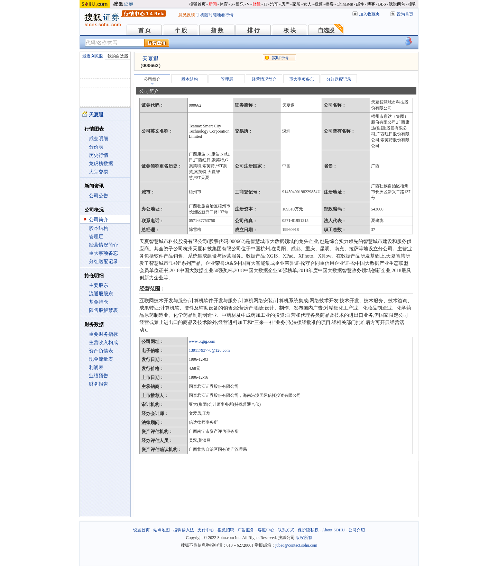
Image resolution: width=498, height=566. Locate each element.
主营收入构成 (103, 342)
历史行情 (98, 155)
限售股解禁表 (103, 310)
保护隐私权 (308, 530)
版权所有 (304, 537)
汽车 (274, 4)
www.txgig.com (202, 341)
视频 (318, 4)
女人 (307, 4)
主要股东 (98, 285)
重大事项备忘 (103, 253)
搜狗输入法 (183, 530)
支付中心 (205, 530)
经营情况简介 (103, 245)
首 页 (144, 30)
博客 (371, 4)
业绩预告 (98, 375)
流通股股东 (101, 293)
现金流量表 (101, 359)
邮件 (360, 4)
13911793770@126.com (209, 350)
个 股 (181, 30)
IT (265, 4)
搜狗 (412, 4)
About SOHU (333, 530)
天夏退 (150, 59)
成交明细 (98, 138)
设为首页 (405, 14)
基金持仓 (98, 302)
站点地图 (161, 530)
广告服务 (246, 530)
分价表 (96, 147)
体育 (224, 4)
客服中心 (266, 530)
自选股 (326, 30)
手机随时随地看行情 (214, 14)
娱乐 (240, 4)
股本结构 (98, 228)
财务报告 (98, 384)
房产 (285, 4)
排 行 (253, 30)
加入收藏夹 (369, 14)
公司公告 (98, 195)
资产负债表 (101, 350)
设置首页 (141, 530)
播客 (329, 4)
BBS (382, 4)
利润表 (96, 367)
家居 (296, 4)
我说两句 (397, 4)
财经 (256, 4)
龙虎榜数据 (101, 163)
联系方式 (286, 530)
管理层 (96, 236)
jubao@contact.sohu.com (296, 545)
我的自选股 (118, 56)
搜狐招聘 (226, 530)
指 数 (217, 30)
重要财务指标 (103, 334)
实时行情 (280, 57)
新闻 (213, 4)
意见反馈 (186, 14)
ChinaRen (344, 4)
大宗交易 (98, 171)
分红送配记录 (103, 261)
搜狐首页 (197, 4)
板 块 (290, 30)
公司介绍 (356, 530)
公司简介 (98, 219)
